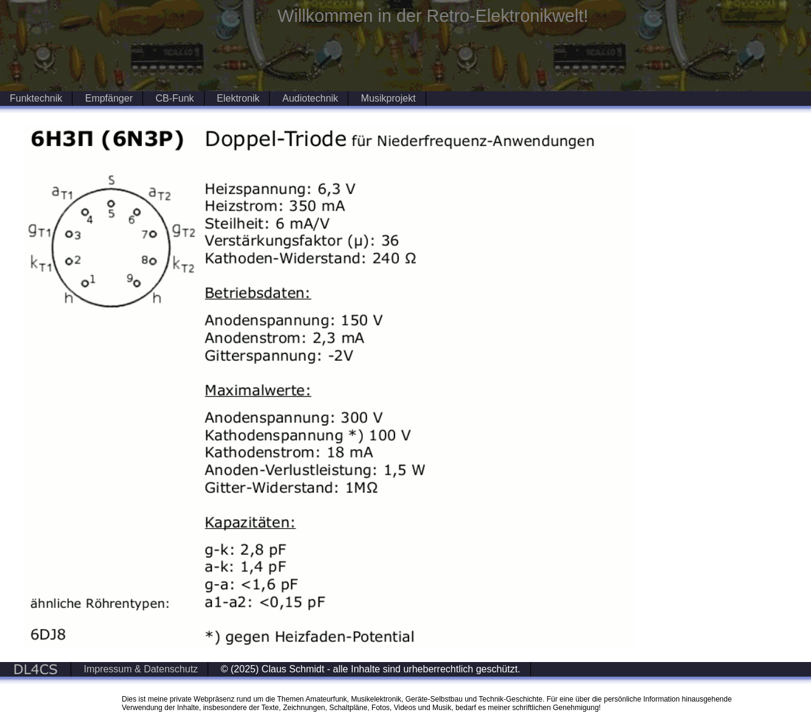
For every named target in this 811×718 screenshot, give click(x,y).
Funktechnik (36, 98)
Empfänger (109, 98)
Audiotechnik (311, 98)
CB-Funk (174, 98)
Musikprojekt (388, 98)
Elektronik (238, 98)
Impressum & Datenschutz (140, 669)
